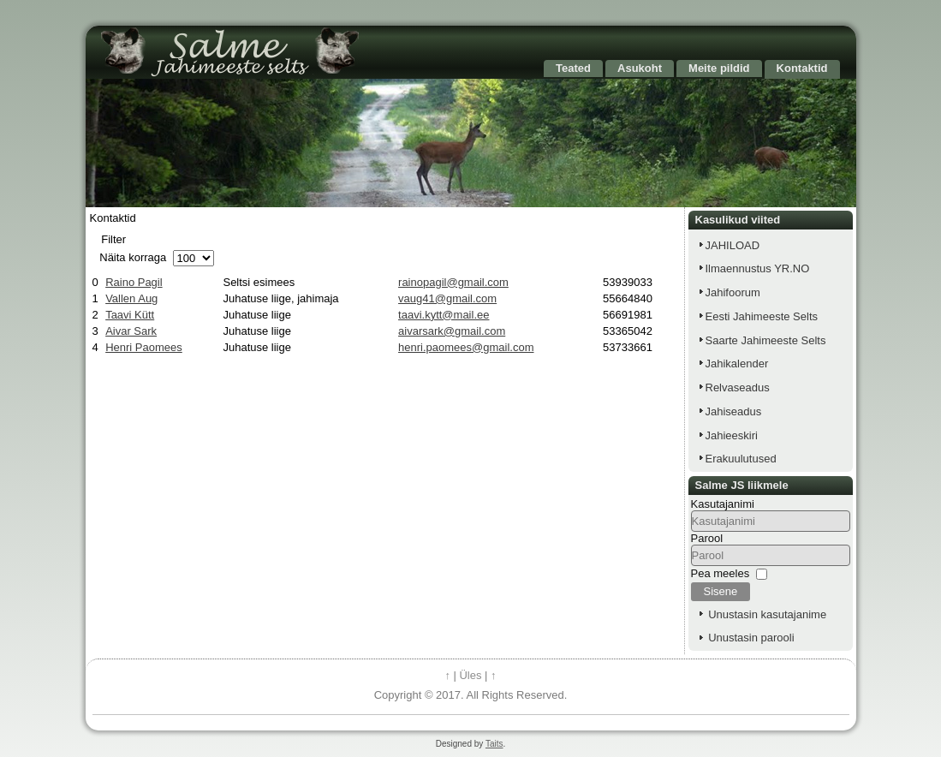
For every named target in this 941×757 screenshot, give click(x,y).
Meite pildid (719, 68)
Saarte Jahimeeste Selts (766, 340)
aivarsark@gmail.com (451, 331)
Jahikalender (737, 363)
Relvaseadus (738, 387)
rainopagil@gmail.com (453, 282)
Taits (494, 743)
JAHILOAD (733, 245)
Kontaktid (802, 68)
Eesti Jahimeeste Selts (762, 316)
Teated (573, 68)
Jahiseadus (734, 411)
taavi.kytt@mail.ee (443, 314)
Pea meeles (720, 573)
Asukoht (639, 68)
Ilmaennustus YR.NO (758, 268)
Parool (707, 538)
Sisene (721, 591)
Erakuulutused (741, 458)
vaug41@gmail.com (447, 298)
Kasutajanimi (722, 504)
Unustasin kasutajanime (767, 614)
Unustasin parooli (751, 637)
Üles (470, 675)
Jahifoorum (733, 292)
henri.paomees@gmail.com (465, 347)
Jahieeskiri (732, 435)
